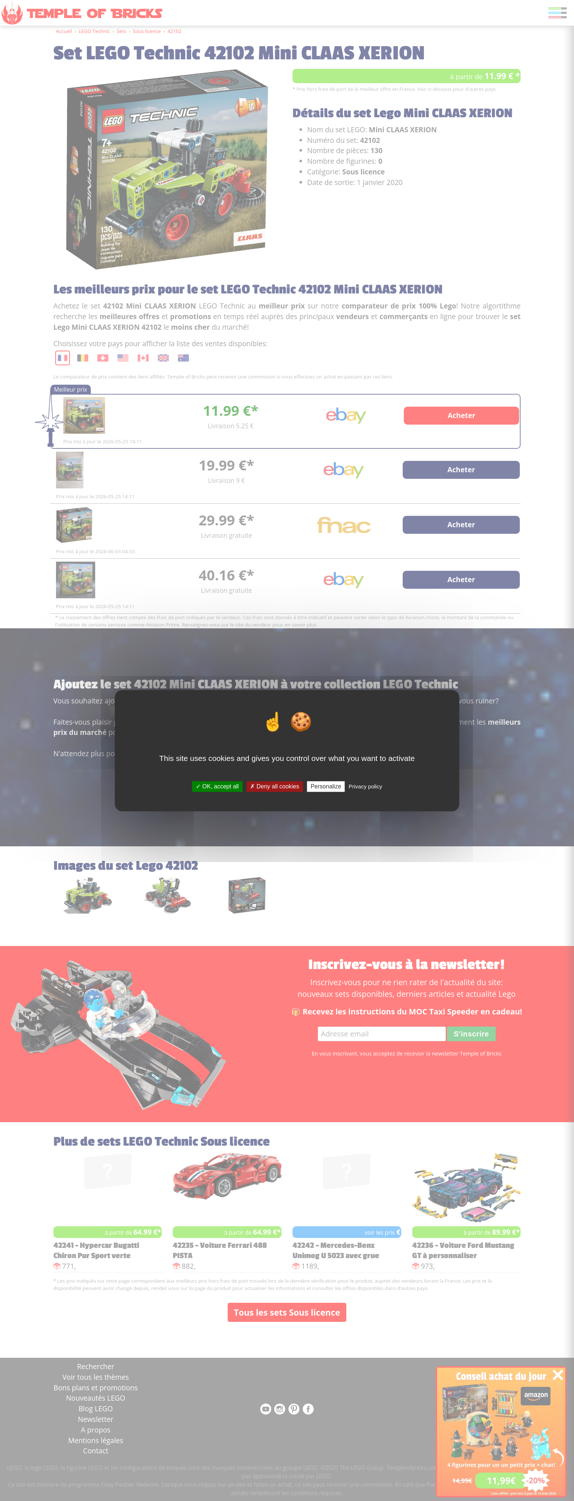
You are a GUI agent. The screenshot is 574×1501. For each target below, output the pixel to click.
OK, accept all (217, 786)
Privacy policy (365, 786)
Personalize (325, 786)
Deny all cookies (274, 786)
